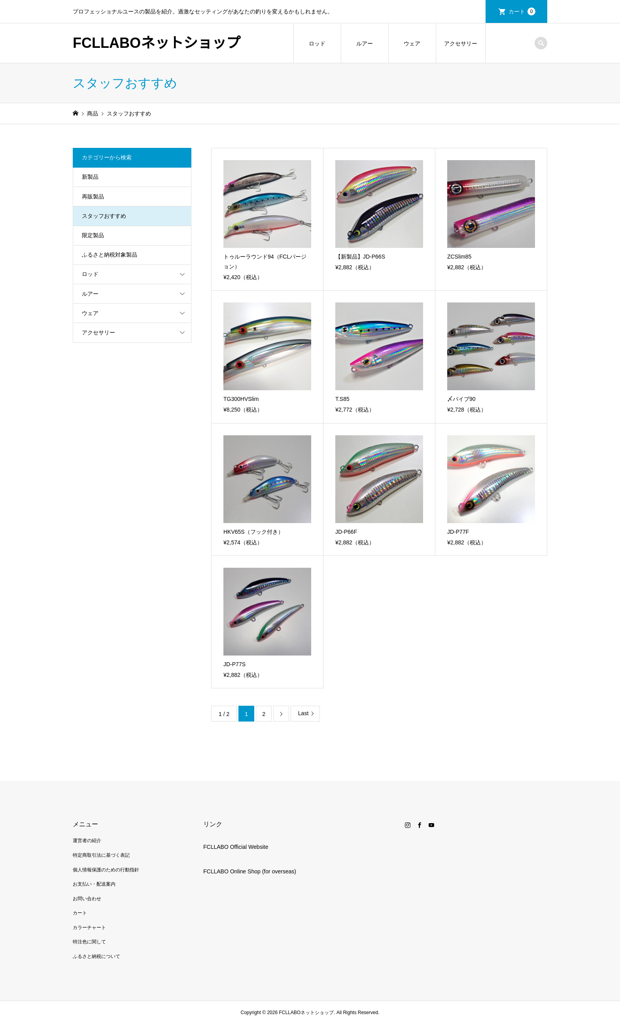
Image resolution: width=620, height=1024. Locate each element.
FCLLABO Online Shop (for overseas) (249, 871)
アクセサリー (460, 43)
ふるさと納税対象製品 (109, 254)
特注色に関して (89, 942)
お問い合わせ (87, 898)
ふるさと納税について (96, 956)
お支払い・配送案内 (94, 884)
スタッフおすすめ (104, 216)
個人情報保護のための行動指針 (106, 870)
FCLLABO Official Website (235, 847)
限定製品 (93, 235)
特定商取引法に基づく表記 (101, 855)
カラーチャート (89, 927)
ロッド (317, 43)
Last (303, 713)
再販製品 (93, 196)
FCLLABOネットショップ (156, 43)
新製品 (90, 177)
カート (521, 11)
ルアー (364, 43)
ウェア (412, 43)
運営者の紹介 (87, 840)
